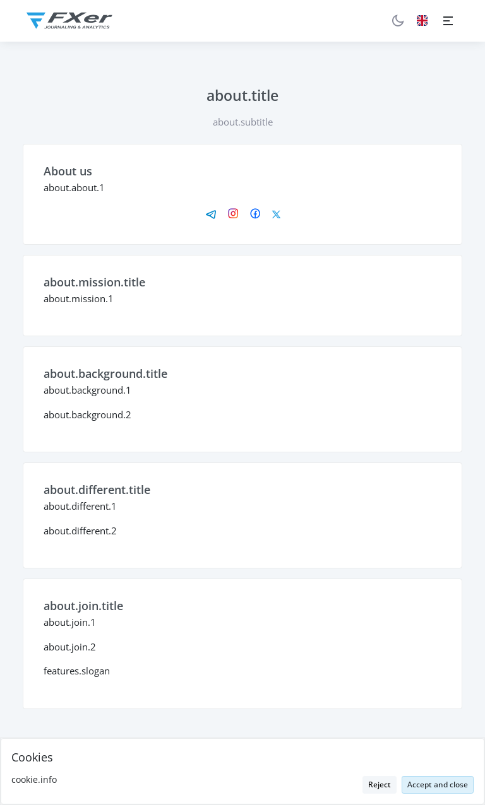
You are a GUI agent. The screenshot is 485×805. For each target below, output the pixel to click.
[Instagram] (233, 214)
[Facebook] (255, 214)
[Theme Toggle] (397, 20)
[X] (276, 214)
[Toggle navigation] (448, 20)
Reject (379, 784)
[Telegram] (211, 214)
